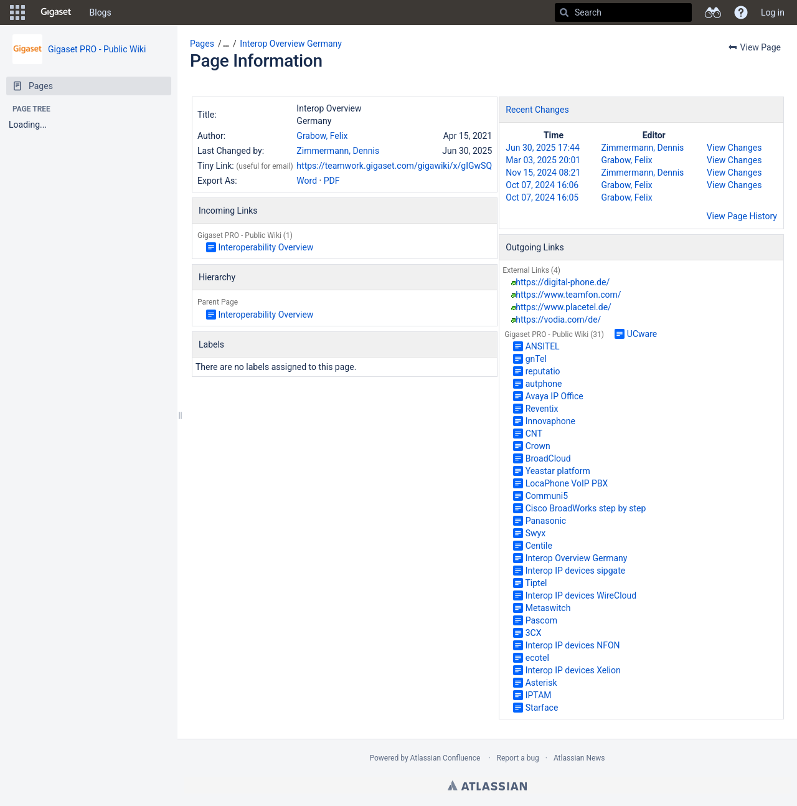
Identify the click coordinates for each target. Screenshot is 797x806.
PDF (332, 181)
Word (306, 181)
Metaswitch (548, 608)
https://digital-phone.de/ (563, 282)
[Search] (564, 12)
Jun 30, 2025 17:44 (542, 148)
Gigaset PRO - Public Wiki (97, 49)
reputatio (543, 371)
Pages (202, 44)
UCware (642, 334)
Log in (773, 12)
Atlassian (487, 785)
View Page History (742, 216)
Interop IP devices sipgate (575, 571)
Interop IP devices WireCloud (581, 595)
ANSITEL (543, 346)
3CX (534, 633)
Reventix (542, 409)
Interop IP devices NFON (573, 645)
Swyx (535, 533)
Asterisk (541, 683)
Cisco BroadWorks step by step (586, 508)
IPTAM (539, 695)
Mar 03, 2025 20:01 (543, 160)
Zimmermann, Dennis (337, 151)
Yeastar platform (558, 471)
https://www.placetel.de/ (563, 307)
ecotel (537, 658)
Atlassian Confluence (445, 758)
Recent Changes (537, 110)
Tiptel (536, 583)
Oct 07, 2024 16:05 (542, 197)
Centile (539, 546)
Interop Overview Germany (291, 44)
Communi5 (547, 496)
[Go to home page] (56, 12)
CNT (534, 434)
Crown (538, 446)
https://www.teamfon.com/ (568, 295)
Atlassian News (579, 758)
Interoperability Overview (265, 247)
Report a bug (518, 758)
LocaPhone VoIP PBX (567, 483)
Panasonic (546, 521)
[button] (17, 12)
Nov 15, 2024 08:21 (543, 173)
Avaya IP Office (554, 396)
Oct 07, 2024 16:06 (542, 185)
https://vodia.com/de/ (558, 320)
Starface (542, 708)
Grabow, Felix (321, 136)
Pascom (541, 620)
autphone (544, 384)
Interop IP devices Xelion (573, 670)
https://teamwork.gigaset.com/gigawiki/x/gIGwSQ (394, 166)
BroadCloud (548, 458)
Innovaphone (550, 421)
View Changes (734, 148)
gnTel (536, 359)
